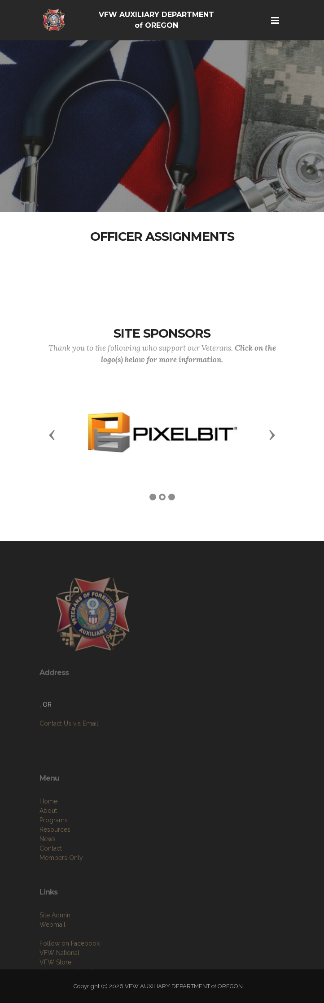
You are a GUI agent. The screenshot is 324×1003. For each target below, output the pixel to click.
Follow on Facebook (69, 963)
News (47, 860)
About (48, 832)
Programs (53, 842)
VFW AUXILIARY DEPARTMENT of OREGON (156, 20)
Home (48, 823)
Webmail (52, 944)
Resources (54, 851)
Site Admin (54, 934)
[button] (52, 434)
